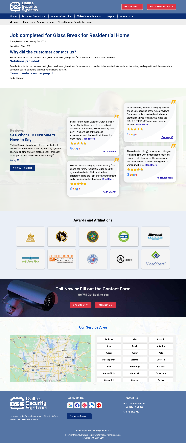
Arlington (160, 346)
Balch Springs (108, 360)
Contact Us (105, 305)
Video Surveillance (87, 16)
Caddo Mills (109, 373)
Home (13, 16)
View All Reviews (22, 167)
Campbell (134, 373)
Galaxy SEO (98, 438)
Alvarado (161, 339)
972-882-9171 (132, 6)
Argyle (135, 346)
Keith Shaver (109, 192)
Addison (109, 339)
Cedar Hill (109, 380)
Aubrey (109, 353)
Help (109, 16)
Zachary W (167, 137)
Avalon (135, 353)
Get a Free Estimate (161, 6)
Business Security (32, 16)
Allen (134, 339)
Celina (161, 380)
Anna (109, 346)
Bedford (161, 360)
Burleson (161, 366)
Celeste (134, 380)
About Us (125, 16)
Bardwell (135, 360)
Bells (109, 366)
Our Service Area (93, 327)
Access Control (60, 16)
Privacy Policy (92, 430)
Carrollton (161, 373)
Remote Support (79, 416)
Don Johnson (109, 151)
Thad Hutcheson (164, 177)
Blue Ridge (135, 366)
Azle (161, 353)
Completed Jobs (45, 22)
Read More (89, 138)
